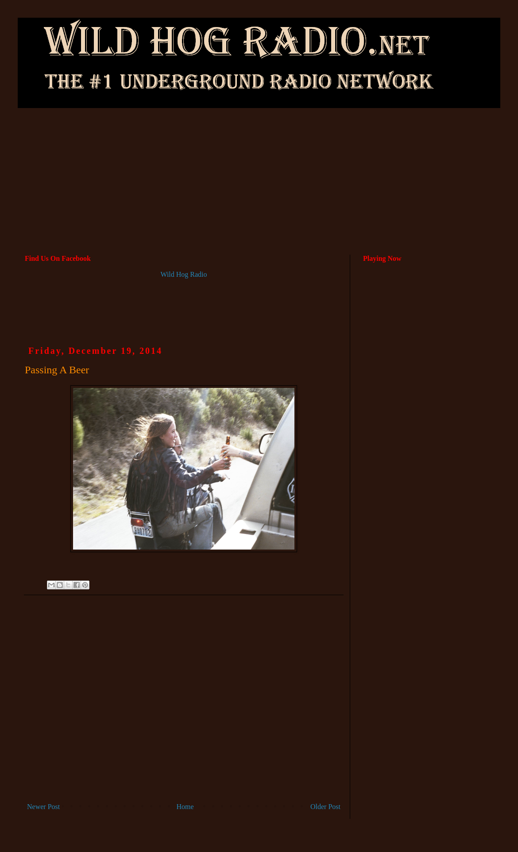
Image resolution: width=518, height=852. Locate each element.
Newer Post (43, 806)
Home (185, 806)
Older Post (325, 806)
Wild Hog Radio (183, 274)
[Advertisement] (259, 145)
